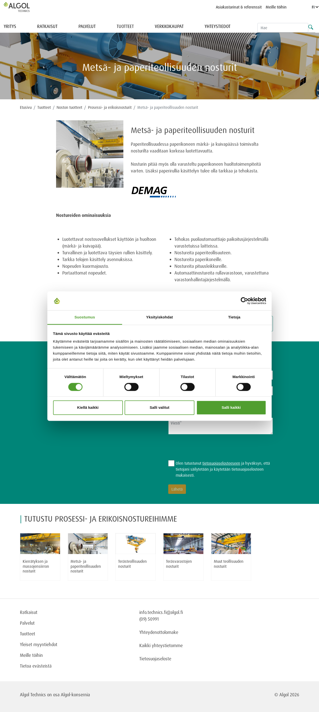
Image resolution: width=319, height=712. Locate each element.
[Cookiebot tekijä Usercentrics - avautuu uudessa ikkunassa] (244, 300)
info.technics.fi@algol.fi (161, 612)
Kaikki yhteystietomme (161, 645)
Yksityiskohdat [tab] (159, 317)
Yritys (10, 26)
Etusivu (26, 107)
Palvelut (87, 26)
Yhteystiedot (218, 26)
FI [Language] (315, 6)
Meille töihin (276, 6)
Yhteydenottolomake (158, 632)
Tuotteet (125, 26)
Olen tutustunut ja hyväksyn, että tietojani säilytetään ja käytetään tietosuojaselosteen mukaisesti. (223, 469)
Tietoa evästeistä (36, 666)
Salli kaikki (231, 408)
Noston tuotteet (69, 107)
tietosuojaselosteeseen (221, 463)
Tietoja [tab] (234, 317)
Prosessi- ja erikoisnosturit (110, 107)
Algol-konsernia (75, 694)
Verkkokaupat (169, 26)
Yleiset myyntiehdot (38, 644)
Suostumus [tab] (85, 317)
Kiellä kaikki (88, 408)
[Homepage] (22, 7)
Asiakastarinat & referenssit (239, 6)
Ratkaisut (47, 26)
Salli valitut (159, 408)
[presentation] (206, 450)
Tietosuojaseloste (155, 658)
